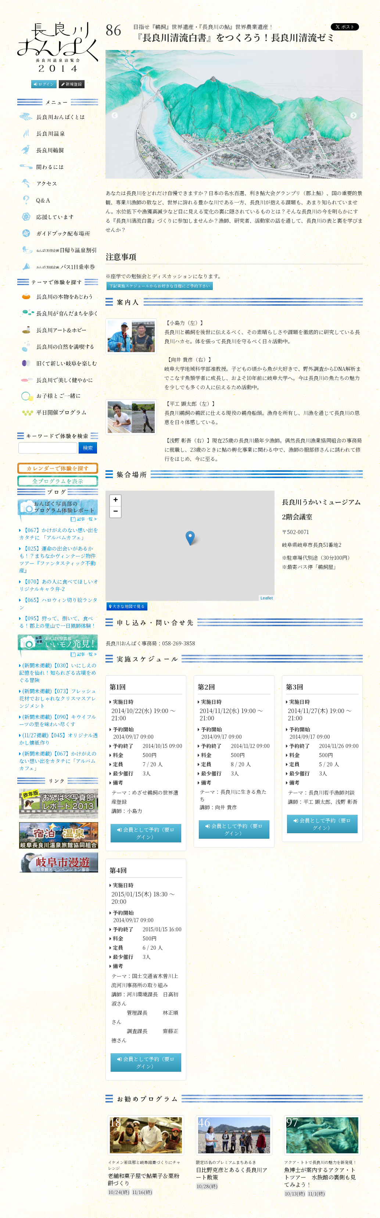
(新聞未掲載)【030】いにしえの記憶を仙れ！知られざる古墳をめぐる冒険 (58, 673)
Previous (114, 115)
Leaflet (267, 598)
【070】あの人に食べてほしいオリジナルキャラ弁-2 (58, 585)
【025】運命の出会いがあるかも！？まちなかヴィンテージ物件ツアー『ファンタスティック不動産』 (57, 559)
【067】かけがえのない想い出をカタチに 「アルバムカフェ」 (58, 533)
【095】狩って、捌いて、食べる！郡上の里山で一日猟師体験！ (57, 622)
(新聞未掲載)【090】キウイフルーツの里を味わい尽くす (57, 720)
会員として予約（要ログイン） (146, 833)
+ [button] (115, 500)
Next (353, 115)
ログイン (44, 84)
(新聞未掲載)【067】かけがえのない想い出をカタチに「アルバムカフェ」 (58, 761)
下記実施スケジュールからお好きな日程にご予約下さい (159, 286)
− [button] (115, 511)
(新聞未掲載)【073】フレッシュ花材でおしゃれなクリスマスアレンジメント (57, 698)
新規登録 (71, 84)
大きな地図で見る (127, 606)
